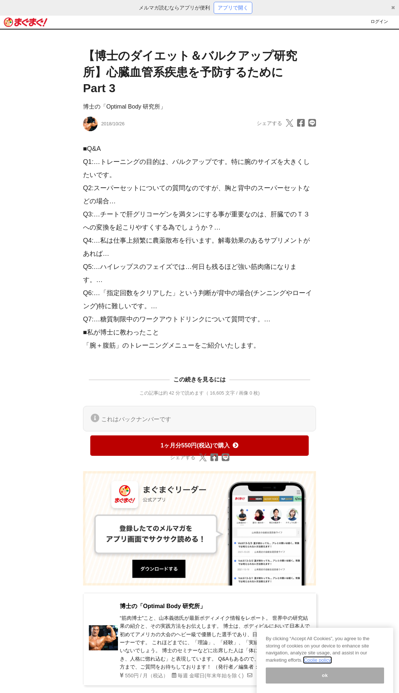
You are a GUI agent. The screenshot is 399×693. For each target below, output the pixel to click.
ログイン (379, 21)
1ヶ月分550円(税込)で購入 (199, 445)
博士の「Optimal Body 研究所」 (124, 106)
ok (325, 680)
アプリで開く (233, 8)
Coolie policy (317, 665)
